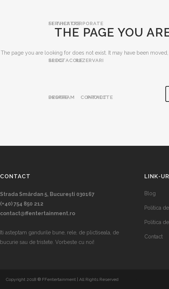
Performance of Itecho (141, 279)
